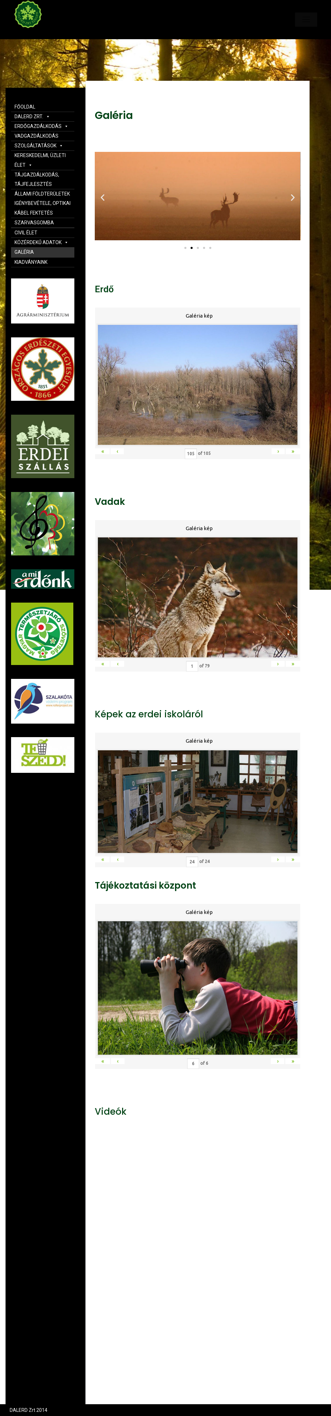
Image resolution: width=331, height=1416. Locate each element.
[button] (185, 248)
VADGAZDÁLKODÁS (36, 136)
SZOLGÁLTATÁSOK (39, 145)
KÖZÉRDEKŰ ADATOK (41, 242)
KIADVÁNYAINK (31, 262)
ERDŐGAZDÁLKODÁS (41, 126)
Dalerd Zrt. (39, 34)
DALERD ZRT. (32, 116)
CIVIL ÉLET (26, 232)
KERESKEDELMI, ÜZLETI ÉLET (40, 160)
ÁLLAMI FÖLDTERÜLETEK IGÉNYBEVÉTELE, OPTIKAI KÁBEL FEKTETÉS (43, 203)
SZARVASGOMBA (34, 222)
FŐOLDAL (25, 107)
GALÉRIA (24, 252)
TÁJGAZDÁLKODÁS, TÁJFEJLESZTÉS (37, 179)
